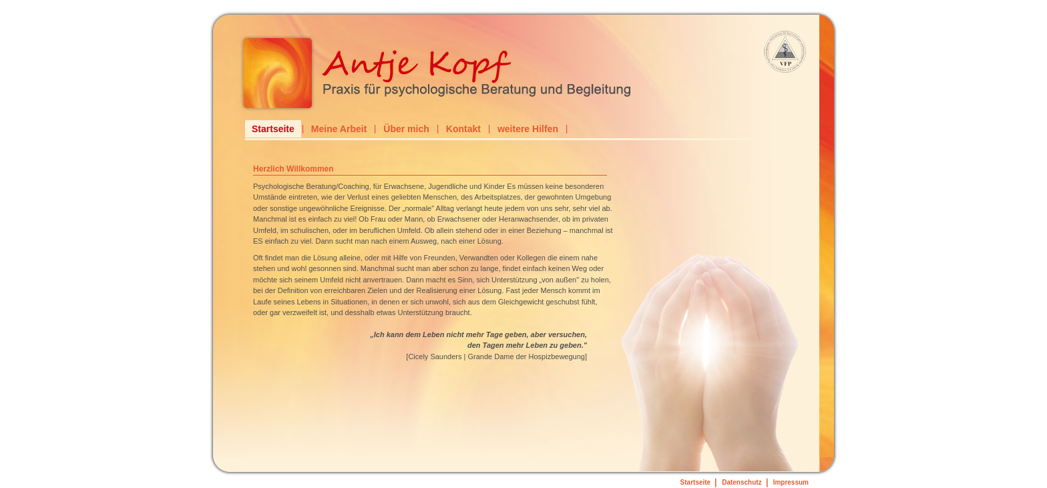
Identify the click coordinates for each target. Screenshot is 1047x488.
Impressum (791, 482)
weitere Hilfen (527, 129)
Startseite (273, 129)
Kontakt (463, 129)
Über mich (406, 129)
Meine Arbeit (339, 129)
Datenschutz (741, 482)
